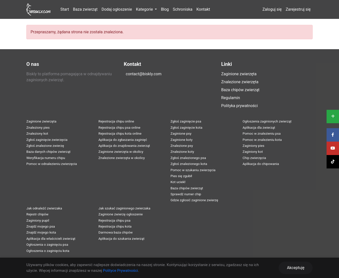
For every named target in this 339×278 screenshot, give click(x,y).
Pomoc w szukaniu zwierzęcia (192, 170)
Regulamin (230, 97)
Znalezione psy (181, 146)
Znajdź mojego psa (40, 226)
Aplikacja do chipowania (261, 164)
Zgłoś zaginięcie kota (186, 127)
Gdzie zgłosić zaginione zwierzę (194, 200)
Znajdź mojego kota (41, 232)
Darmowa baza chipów (115, 232)
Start (64, 9)
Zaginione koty (181, 140)
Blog (165, 9)
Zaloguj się (272, 9)
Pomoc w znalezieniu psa (262, 133)
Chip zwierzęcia (254, 158)
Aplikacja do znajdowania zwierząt (124, 146)
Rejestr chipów (37, 214)
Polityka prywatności (239, 105)
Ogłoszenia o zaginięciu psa (47, 244)
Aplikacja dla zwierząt (259, 127)
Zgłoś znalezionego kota (188, 164)
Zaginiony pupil (37, 220)
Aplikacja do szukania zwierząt (121, 238)
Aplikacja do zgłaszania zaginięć (122, 140)
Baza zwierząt (85, 9)
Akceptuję (295, 267)
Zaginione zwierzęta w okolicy (120, 152)
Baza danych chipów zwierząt (48, 152)
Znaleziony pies (38, 127)
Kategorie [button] (145, 9)
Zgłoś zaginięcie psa (185, 121)
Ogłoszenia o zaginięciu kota (47, 251)
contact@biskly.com (144, 74)
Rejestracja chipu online (116, 121)
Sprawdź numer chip (185, 194)
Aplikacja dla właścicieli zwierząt (50, 238)
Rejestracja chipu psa (114, 220)
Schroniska (182, 9)
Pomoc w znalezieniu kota (262, 140)
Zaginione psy (180, 133)
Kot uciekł (177, 182)
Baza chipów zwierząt (240, 89)
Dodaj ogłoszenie (116, 9)
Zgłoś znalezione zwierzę (45, 146)
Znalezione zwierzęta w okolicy (121, 158)
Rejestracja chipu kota (114, 226)
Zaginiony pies (253, 146)
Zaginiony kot (253, 152)
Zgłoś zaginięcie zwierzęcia (46, 140)
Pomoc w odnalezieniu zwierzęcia (51, 164)
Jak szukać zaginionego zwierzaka (124, 208)
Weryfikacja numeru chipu (45, 158)
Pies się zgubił (181, 176)
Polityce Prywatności (120, 270)
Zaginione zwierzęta (238, 74)
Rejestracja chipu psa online (119, 127)
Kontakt (203, 9)
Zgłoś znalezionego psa (188, 158)
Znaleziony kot (37, 133)
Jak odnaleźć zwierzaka (44, 208)
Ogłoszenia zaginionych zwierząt (267, 121)
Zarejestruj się (298, 9)
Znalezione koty (182, 152)
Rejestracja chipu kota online (119, 133)
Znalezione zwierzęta (239, 81)
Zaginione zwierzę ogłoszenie (120, 214)
